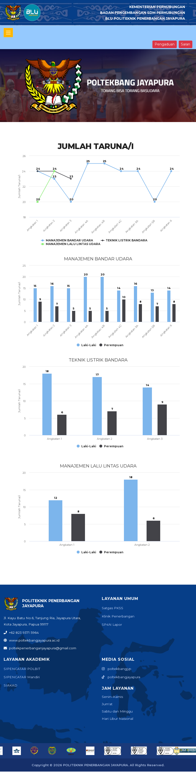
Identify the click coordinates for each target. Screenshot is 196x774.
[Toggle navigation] (8, 32)
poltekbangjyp (116, 669)
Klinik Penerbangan (118, 616)
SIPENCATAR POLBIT (22, 669)
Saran (185, 44)
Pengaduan (165, 44)
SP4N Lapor (112, 624)
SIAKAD (10, 685)
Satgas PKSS (112, 608)
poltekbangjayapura (121, 677)
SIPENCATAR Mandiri (22, 677)
